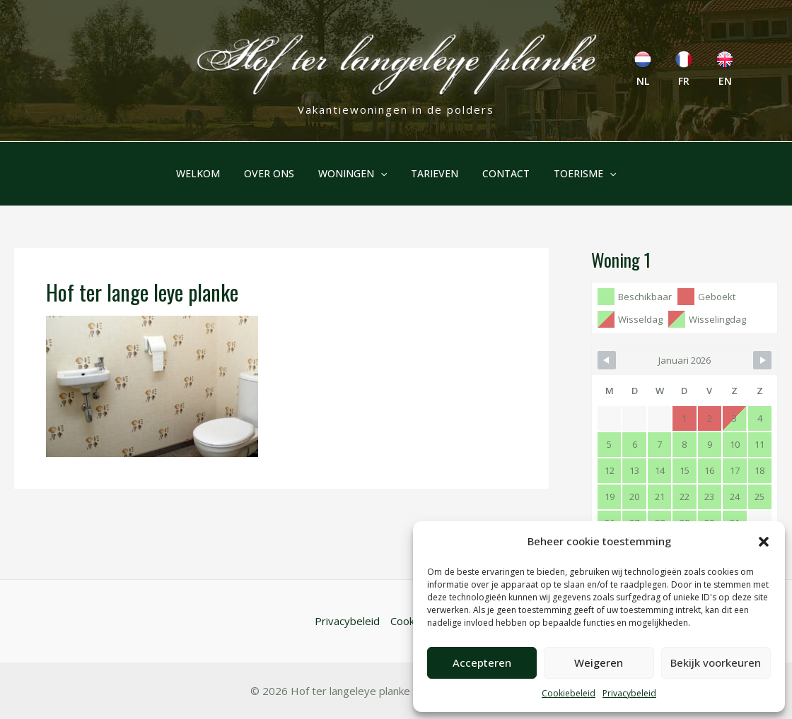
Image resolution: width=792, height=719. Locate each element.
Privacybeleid (629, 693)
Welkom (209, 173)
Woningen (354, 174)
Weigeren (598, 662)
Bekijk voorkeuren (715, 662)
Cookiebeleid (568, 693)
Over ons (275, 173)
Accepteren (482, 662)
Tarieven (432, 173)
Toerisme (574, 174)
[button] (764, 542)
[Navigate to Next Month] (762, 360)
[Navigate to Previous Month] (607, 360)
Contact (499, 173)
